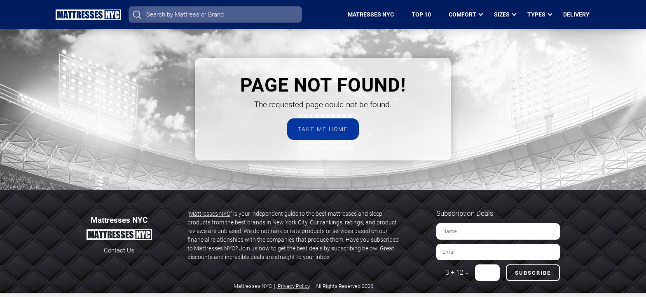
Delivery (576, 14)
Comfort (462, 14)
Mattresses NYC (209, 213)
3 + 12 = (457, 272)
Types (536, 14)
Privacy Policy (294, 286)
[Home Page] (88, 14)
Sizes (502, 14)
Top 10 (421, 14)
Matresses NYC (371, 14)
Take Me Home (323, 129)
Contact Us (119, 250)
